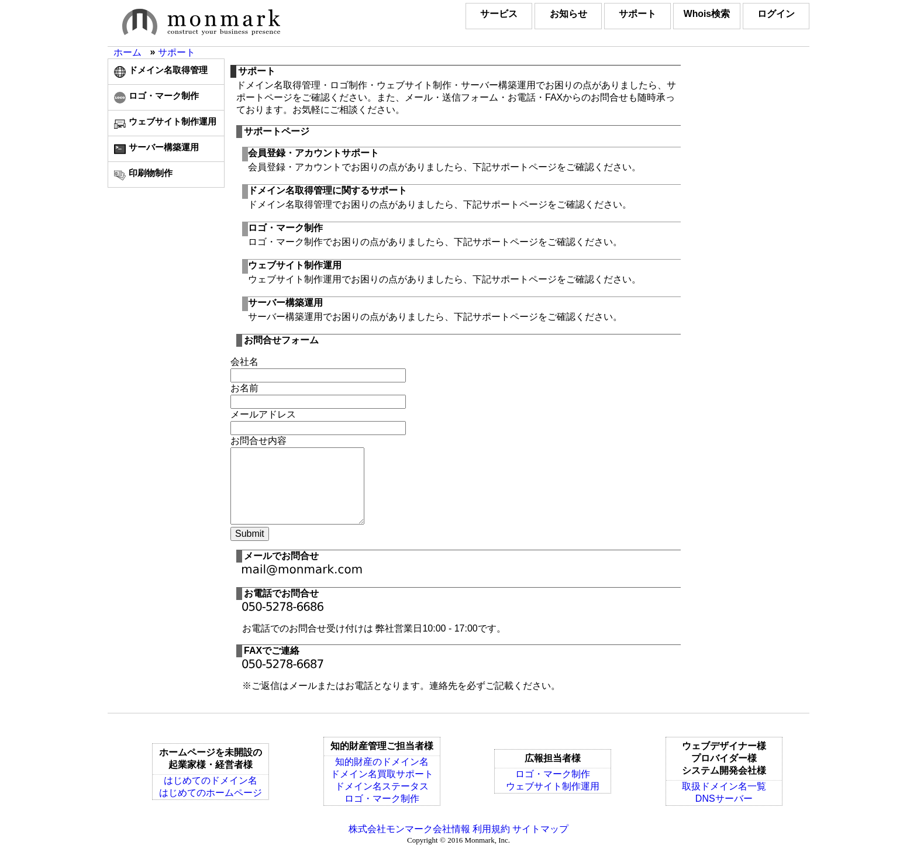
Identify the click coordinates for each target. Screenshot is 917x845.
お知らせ (555, 14)
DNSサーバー (724, 798)
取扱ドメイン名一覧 (724, 786)
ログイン (774, 14)
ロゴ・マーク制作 (381, 798)
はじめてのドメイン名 (210, 780)
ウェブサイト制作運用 (552, 786)
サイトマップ (540, 829)
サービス (482, 14)
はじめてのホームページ (210, 793)
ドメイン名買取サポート (381, 774)
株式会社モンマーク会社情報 (409, 829)
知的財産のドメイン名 (382, 762)
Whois (701, 14)
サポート (628, 14)
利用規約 (491, 829)
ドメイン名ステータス (382, 786)
